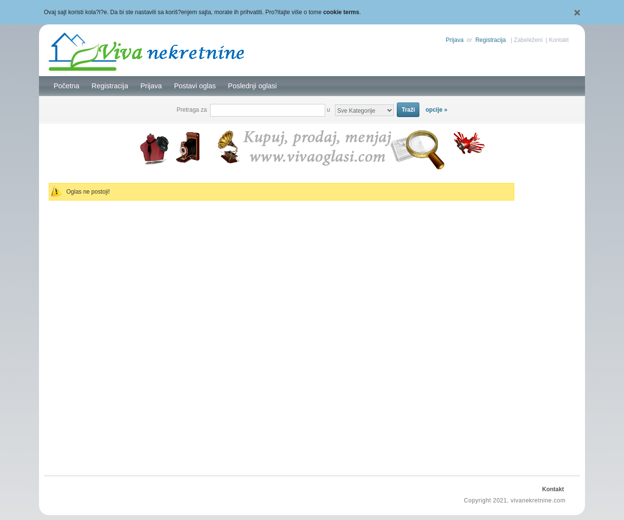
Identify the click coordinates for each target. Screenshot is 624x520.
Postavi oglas (195, 86)
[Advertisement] (548, 320)
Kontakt (559, 40)
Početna (66, 86)
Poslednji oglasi (252, 86)
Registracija (490, 40)
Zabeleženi (528, 40)
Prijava (455, 40)
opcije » (437, 109)
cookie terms (341, 12)
